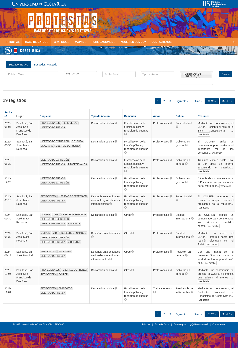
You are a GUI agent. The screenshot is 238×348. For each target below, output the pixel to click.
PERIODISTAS (70, 123)
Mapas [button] (80, 41)
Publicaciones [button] (103, 41)
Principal (13, 41)
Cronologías (180, 324)
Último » (197, 101)
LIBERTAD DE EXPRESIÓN (55, 141)
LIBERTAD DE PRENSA (53, 127)
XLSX (227, 101)
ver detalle (204, 134)
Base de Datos (162, 324)
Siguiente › (182, 101)
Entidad (180, 116)
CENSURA (77, 141)
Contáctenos (162, 41)
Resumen (203, 116)
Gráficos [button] (61, 41)
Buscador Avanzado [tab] (45, 64)
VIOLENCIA (47, 146)
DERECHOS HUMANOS (73, 214)
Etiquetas (46, 116)
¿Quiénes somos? (133, 41)
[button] (116, 123)
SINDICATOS (65, 288)
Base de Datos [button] (36, 41)
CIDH (55, 214)
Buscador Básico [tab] (18, 64)
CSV (212, 101)
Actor (156, 116)
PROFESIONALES (50, 123)
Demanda (130, 116)
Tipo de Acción (100, 116)
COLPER (45, 214)
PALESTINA (65, 251)
